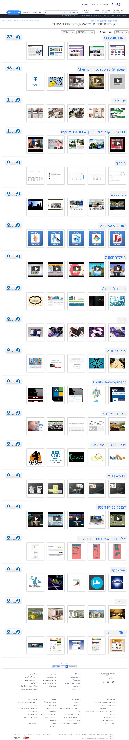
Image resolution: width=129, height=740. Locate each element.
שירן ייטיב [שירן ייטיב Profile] (119, 100)
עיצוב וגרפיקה (76, 699)
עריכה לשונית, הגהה (30, 717)
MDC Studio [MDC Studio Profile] (116, 351)
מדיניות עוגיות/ (39, 734)
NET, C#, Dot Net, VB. (48, 714)
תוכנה (54, 699)
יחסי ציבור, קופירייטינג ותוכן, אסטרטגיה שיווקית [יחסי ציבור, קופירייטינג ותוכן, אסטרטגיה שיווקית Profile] (93, 131)
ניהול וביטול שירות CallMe (29, 686)
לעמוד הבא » (56, 666)
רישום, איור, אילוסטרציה (73, 714)
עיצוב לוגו (77, 702)
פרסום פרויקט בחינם (49, 680)
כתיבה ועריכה (32, 699)
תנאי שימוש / (48, 734)
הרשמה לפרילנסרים (31, 677)
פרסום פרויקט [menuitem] (14, 12)
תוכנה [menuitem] (97, 10)
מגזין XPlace (76, 680)
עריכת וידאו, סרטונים (74, 720)
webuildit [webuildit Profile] (118, 194)
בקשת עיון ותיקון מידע (20, 734)
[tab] (121, 32)
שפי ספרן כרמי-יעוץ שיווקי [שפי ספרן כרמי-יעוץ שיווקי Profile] (108, 444)
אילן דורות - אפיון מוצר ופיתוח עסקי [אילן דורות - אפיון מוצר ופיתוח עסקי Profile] (102, 538)
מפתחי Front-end (50, 705)
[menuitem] (40, 12)
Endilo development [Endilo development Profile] (109, 382)
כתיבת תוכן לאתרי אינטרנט (28, 708)
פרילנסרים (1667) (85, 32)
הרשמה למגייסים (50, 677)
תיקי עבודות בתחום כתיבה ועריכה (104, 21)
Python (53, 723)
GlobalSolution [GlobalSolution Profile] (114, 288)
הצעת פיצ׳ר (77, 686)
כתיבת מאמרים (32, 714)
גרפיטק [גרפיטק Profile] (120, 601)
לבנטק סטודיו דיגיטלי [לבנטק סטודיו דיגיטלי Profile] (111, 507)
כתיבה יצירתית (32, 711)
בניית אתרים (111, 699)
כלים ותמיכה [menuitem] (104, 4)
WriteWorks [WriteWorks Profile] (116, 476)
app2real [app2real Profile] (118, 570)
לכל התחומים (33, 723)
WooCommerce (109, 717)
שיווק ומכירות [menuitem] (106, 12)
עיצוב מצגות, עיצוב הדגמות (72, 717)
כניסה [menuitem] (35, 12)
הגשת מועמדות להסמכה (29, 689)
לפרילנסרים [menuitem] (94, 4)
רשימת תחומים (76, 677)
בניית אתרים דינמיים (108, 705)
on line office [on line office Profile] (115, 632)
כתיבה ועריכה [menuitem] (118, 12)
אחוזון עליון (52, 686)
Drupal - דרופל (109, 723)
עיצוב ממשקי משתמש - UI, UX (70, 723)
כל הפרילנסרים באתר (49, 683)
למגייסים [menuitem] (84, 4)
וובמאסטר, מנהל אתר (108, 720)
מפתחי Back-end (50, 702)
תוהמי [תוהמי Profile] (122, 319)
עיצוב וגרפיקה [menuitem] (106, 10)
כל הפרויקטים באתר (30, 680)
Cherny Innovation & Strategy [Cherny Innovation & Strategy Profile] (102, 69)
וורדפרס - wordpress (107, 708)
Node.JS (53, 726)
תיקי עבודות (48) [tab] (104, 32)
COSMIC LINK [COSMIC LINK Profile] (115, 38)
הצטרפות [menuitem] (26, 12)
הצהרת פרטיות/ (30, 734)
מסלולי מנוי (33, 683)
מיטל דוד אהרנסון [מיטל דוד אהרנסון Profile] (114, 413)
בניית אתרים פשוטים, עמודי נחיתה (104, 702)
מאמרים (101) (68, 32)
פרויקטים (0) (121, 32)
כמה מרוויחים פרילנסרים (73, 683)
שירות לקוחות (76, 689)
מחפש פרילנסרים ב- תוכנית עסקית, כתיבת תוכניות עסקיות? (20, 21)
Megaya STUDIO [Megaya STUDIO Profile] (112, 225)
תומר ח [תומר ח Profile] (121, 163)
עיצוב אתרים (77, 705)
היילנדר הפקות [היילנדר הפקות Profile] (115, 257)
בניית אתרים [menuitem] (118, 10)
